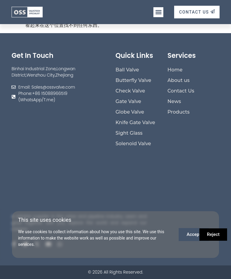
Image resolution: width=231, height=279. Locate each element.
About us (178, 80)
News (174, 101)
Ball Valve (127, 70)
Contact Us (181, 91)
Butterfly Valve (133, 80)
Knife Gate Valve (135, 122)
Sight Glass (129, 133)
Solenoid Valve (133, 143)
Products (178, 112)
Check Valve (130, 91)
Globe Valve (130, 112)
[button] (158, 12)
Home (175, 70)
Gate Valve (128, 101)
